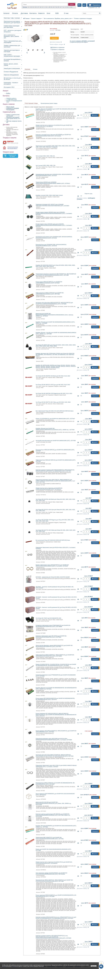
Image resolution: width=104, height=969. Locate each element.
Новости (41, 13)
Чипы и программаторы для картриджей (12, 41)
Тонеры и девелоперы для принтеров (12, 46)
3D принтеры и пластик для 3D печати (12, 78)
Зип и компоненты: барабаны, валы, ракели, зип (11, 36)
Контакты (33, 13)
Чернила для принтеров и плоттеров (12, 50)
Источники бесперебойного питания (12, 60)
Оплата (15, 13)
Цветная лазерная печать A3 (14, 121)
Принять (93, 966)
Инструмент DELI (9, 87)
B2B (57, 13)
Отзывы (35, 69)
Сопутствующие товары (31, 103)
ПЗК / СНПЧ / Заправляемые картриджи (12, 55)
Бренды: (25, 7)
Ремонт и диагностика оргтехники (12, 115)
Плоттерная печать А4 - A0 (13, 119)
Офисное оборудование (11, 75)
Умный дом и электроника (12, 68)
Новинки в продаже (12, 108)
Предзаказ (54, 38)
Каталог (7, 13)
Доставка (24, 13)
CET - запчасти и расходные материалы (12, 31)
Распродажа (10, 109)
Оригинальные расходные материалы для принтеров (12, 21)
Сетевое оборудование (11, 71)
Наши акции (10, 107)
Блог (48, 13)
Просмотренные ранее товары (49, 103)
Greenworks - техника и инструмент (11, 83)
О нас (66, 13)
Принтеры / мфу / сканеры (12, 18)
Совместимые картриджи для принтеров (11, 26)
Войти (8, 93)
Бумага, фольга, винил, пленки (11, 64)
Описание (27, 69)
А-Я (71, 7)
